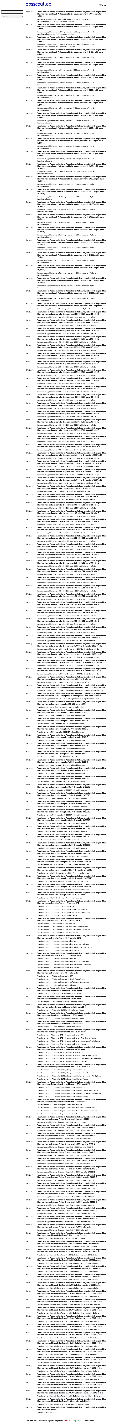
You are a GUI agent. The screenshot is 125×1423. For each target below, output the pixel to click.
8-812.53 (29, 727)
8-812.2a (29, 577)
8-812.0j (29, 240)
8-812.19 (29, 386)
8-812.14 (29, 345)
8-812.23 (29, 519)
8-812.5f (29, 818)
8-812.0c (29, 164)
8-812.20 (29, 494)
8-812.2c (29, 594)
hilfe (27, 1421)
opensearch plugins (55, 1421)
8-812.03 (29, 50)
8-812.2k (29, 652)
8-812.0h (29, 227)
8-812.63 (29, 953)
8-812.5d (29, 810)
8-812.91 (29, 1125)
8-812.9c (29, 1208)
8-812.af (29, 1357)
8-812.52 (29, 718)
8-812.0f (29, 202)
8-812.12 (29, 328)
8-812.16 (29, 362)
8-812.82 (29, 1064)
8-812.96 (29, 1167)
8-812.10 (29, 312)
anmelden (34, 1421)
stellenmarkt (89, 1421)
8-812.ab (29, 1324)
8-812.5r (29, 893)
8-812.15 (29, 353)
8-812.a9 (29, 1308)
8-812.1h (29, 453)
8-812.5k (29, 851)
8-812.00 (29, 12)
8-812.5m (29, 859)
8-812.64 (29, 971)
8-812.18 (29, 378)
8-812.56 (29, 751)
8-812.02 (29, 37)
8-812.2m (29, 660)
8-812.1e (29, 428)
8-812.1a (29, 395)
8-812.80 (29, 1030)
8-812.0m (29, 265)
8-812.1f (29, 436)
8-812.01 (29, 24)
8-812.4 (28, 693)
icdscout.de (68, 1421)
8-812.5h (29, 834)
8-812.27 (29, 552)
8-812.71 (29, 996)
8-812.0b (29, 151)
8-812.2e (29, 610)
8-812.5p (29, 876)
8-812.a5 (29, 1274)
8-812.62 (29, 936)
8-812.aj (29, 1382)
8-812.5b (29, 793)
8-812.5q (29, 884)
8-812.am (29, 1399)
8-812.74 (29, 1021)
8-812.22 (29, 511)
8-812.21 (29, 503)
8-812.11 (29, 320)
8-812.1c (29, 411)
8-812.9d (29, 1216)
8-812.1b (29, 403)
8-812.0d (29, 177)
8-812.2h (29, 635)
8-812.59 (29, 776)
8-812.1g (29, 445)
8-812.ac (29, 1332)
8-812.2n (29, 669)
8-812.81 (29, 1047)
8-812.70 (29, 988)
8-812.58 (29, 768)
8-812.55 (29, 743)
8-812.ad (29, 1341)
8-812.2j (29, 644)
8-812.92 (29, 1133)
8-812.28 (29, 561)
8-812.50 (29, 702)
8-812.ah (29, 1374)
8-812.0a (29, 139)
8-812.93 (29, 1142)
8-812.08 (29, 113)
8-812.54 (29, 735)
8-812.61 (29, 918)
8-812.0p (29, 291)
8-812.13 (29, 337)
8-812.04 (29, 62)
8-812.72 (29, 1005)
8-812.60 (29, 901)
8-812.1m (29, 478)
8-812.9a (29, 1191)
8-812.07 (29, 100)
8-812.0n (29, 278)
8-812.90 (29, 1117)
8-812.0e (29, 189)
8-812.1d (29, 420)
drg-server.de (78, 1421)
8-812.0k (29, 253)
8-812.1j (29, 461)
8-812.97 (29, 1175)
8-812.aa (29, 1316)
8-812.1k (29, 469)
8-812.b (29, 1407)
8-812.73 (29, 1013)
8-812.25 (29, 536)
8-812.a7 (29, 1291)
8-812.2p (29, 677)
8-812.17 (29, 370)
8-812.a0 (29, 1233)
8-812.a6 (29, 1283)
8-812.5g (29, 826)
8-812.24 (29, 527)
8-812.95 (29, 1158)
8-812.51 (29, 710)
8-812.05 (29, 75)
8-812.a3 (29, 1258)
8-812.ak (29, 1391)
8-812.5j (29, 843)
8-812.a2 (29, 1250)
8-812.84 (29, 1099)
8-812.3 (28, 685)
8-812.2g (29, 627)
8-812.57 (29, 760)
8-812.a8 (29, 1299)
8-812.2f (29, 619)
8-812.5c (29, 801)
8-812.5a (29, 785)
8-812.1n (29, 486)
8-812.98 (29, 1183)
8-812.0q (29, 303)
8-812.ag (29, 1366)
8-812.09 (29, 126)
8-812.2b (29, 586)
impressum (43, 1421)
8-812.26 (29, 544)
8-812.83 (29, 1082)
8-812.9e (29, 1225)
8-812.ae (29, 1349)
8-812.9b (29, 1200)
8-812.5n (29, 868)
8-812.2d (29, 602)
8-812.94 (29, 1150)
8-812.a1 (29, 1241)
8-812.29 (29, 569)
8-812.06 (29, 88)
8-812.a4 (29, 1266)
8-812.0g (29, 215)
